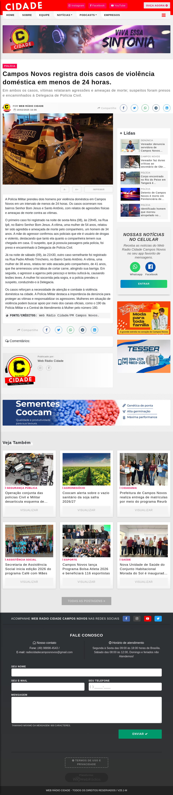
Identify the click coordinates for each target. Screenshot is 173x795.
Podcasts (87, 15)
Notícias (63, 15)
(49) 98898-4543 (48, 648)
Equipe (44, 15)
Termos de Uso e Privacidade (86, 762)
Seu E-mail (19, 680)
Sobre (27, 15)
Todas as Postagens (86, 601)
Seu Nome (18, 666)
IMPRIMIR (99, 189)
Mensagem (19, 694)
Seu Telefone (99, 680)
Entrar (143, 283)
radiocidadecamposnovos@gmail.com (49, 652)
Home (10, 15)
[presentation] (37, 737)
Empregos (112, 15)
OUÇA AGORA (156, 5)
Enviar (140, 733)
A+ (77, 189)
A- (65, 189)
